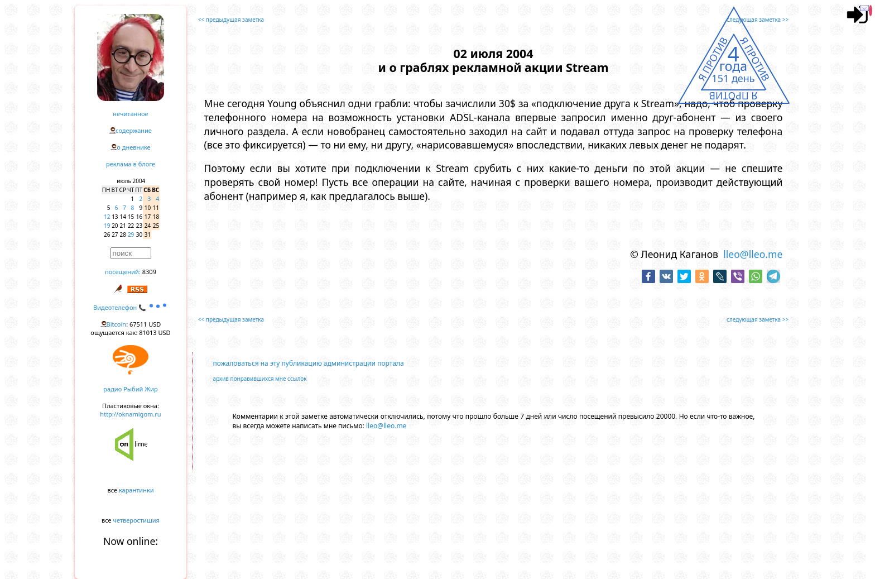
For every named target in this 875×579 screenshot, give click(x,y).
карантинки (136, 490)
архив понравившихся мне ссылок (260, 378)
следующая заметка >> (758, 19)
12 (107, 217)
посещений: (123, 271)
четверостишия (136, 520)
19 (107, 225)
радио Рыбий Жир (130, 389)
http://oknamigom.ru (130, 414)
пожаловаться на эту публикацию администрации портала (308, 363)
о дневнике (133, 147)
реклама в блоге (130, 164)
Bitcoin (117, 324)
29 (131, 234)
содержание (134, 130)
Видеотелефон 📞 (130, 307)
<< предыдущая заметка (231, 19)
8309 (149, 271)
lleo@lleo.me (752, 254)
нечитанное (130, 113)
